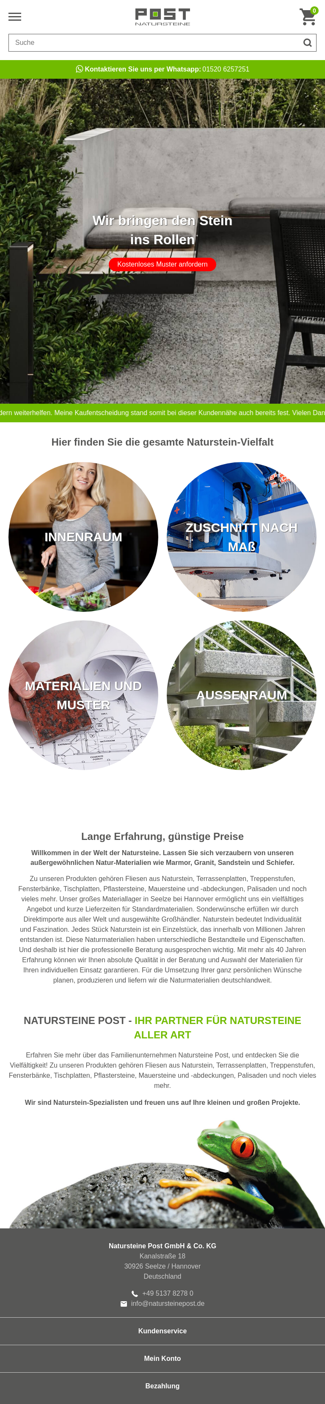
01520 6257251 (163, 69)
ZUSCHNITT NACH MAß (242, 536)
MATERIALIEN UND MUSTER (83, 695)
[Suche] (307, 42)
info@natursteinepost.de (163, 1303)
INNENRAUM (83, 537)
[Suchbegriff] (154, 42)
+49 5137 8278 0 (162, 1293)
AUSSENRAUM (241, 695)
